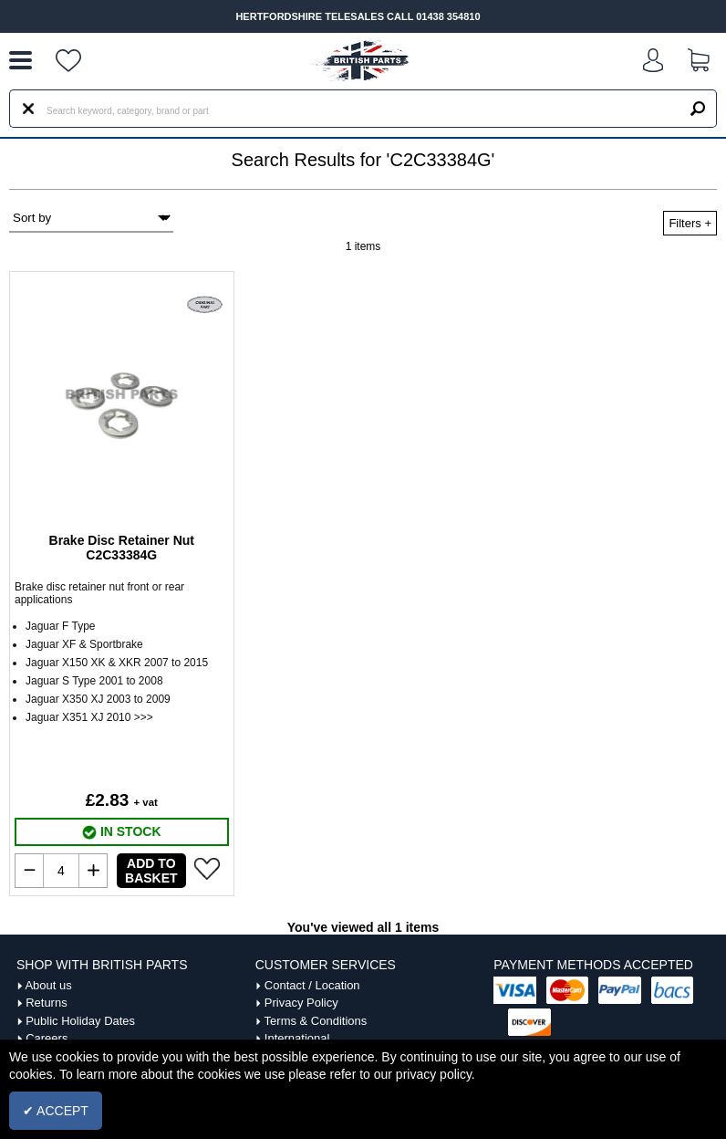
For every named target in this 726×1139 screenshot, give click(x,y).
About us (48, 985)
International (297, 1038)
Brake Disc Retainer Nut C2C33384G (122, 547)
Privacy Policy (301, 1002)
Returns (46, 1002)
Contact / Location (312, 985)
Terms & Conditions (316, 1021)
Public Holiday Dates (80, 1021)
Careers (46, 1038)
